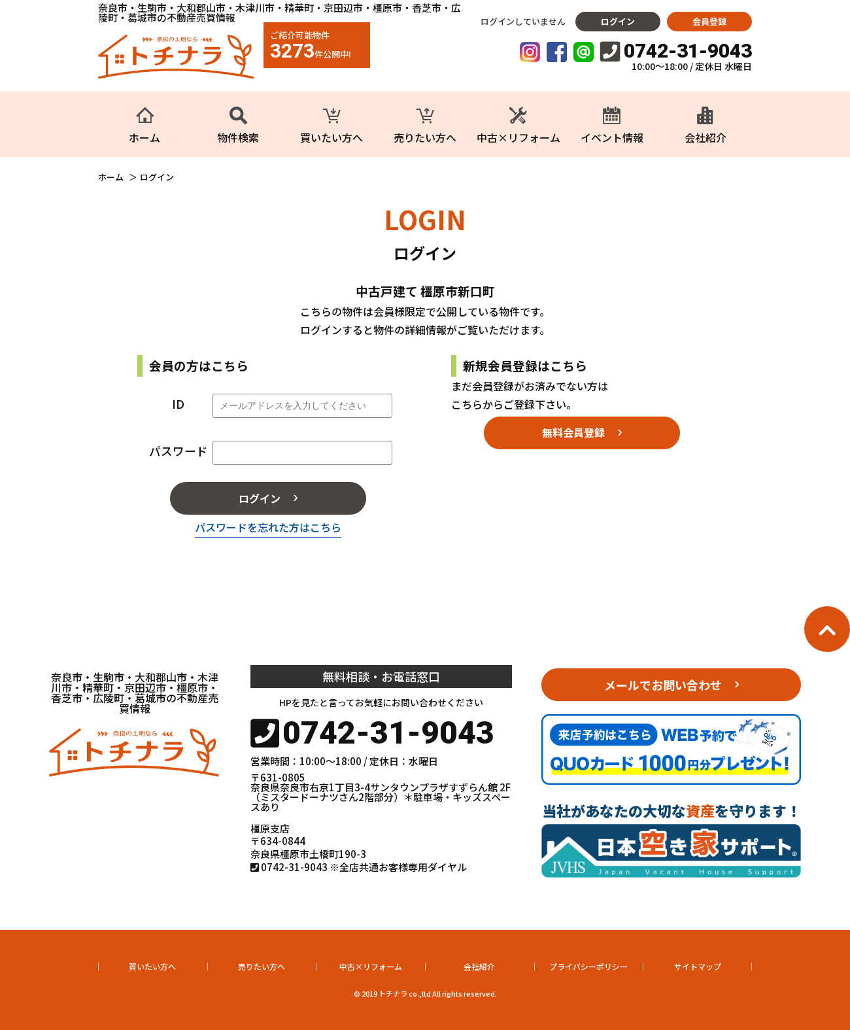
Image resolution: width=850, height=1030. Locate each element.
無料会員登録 (573, 432)
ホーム (111, 177)
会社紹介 (479, 966)
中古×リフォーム (370, 966)
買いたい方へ (152, 966)
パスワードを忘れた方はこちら (268, 527)
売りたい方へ (261, 966)
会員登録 (709, 21)
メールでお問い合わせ (663, 684)
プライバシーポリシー (588, 966)
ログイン (618, 21)
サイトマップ (697, 966)
